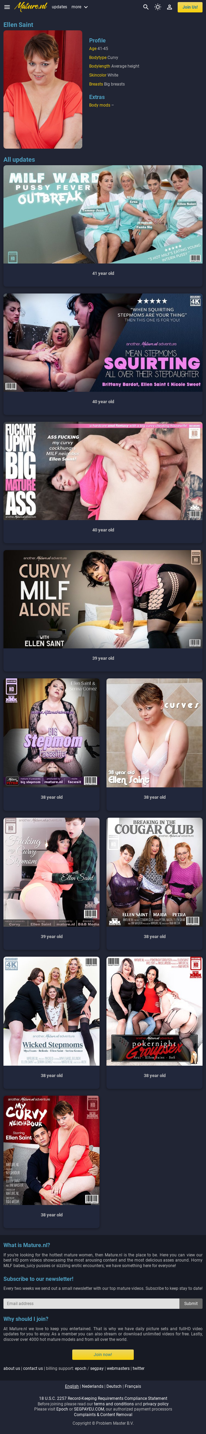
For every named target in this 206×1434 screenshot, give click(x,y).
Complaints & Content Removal (103, 1414)
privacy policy (156, 1404)
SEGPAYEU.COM (89, 1409)
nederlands (92, 1386)
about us (11, 1368)
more (81, 6)
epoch (80, 1368)
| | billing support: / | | (73, 1368)
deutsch (114, 1386)
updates (59, 6)
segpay (97, 1368)
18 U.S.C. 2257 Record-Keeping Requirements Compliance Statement (103, 1398)
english (72, 1386)
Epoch (62, 1409)
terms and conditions (114, 1404)
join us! (190, 7)
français (133, 1386)
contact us (33, 1368)
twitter (138, 1368)
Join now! (103, 1354)
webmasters (118, 1368)
